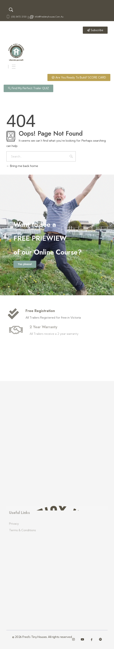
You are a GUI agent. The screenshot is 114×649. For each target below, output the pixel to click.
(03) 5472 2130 (18, 16)
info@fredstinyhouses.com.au (49, 16)
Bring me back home (22, 166)
